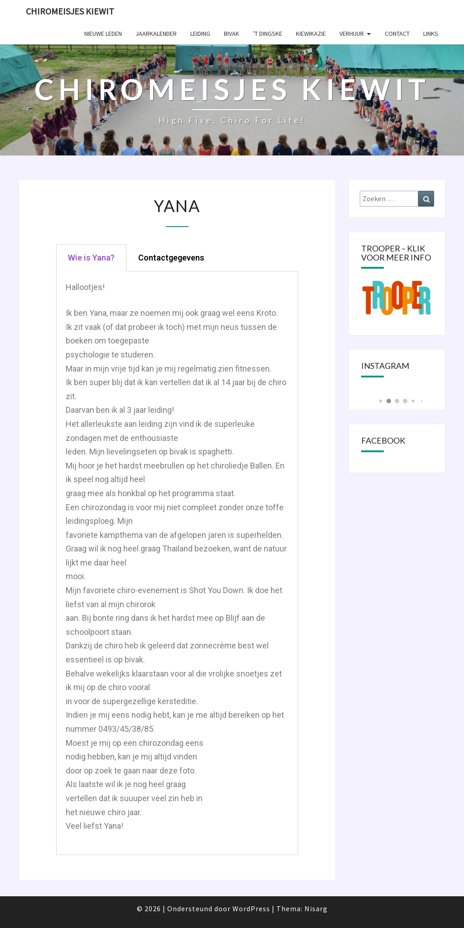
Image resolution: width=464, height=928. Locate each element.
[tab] (91, 257)
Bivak (231, 33)
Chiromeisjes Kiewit (70, 11)
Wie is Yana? (91, 257)
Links (430, 33)
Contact (397, 33)
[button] (380, 401)
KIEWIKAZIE (311, 33)
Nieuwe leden (103, 33)
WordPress (251, 908)
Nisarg (316, 908)
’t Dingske (267, 33)
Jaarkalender (156, 33)
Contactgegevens (171, 257)
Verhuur (351, 33)
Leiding (200, 33)
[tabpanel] (177, 563)
